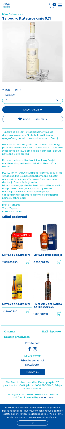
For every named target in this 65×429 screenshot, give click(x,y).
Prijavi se (32, 372)
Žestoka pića (15, 14)
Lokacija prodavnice (17, 337)
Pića (4, 14)
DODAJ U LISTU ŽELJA (32, 119)
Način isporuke (51, 331)
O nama (9, 331)
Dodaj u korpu (32, 109)
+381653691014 (32, 388)
